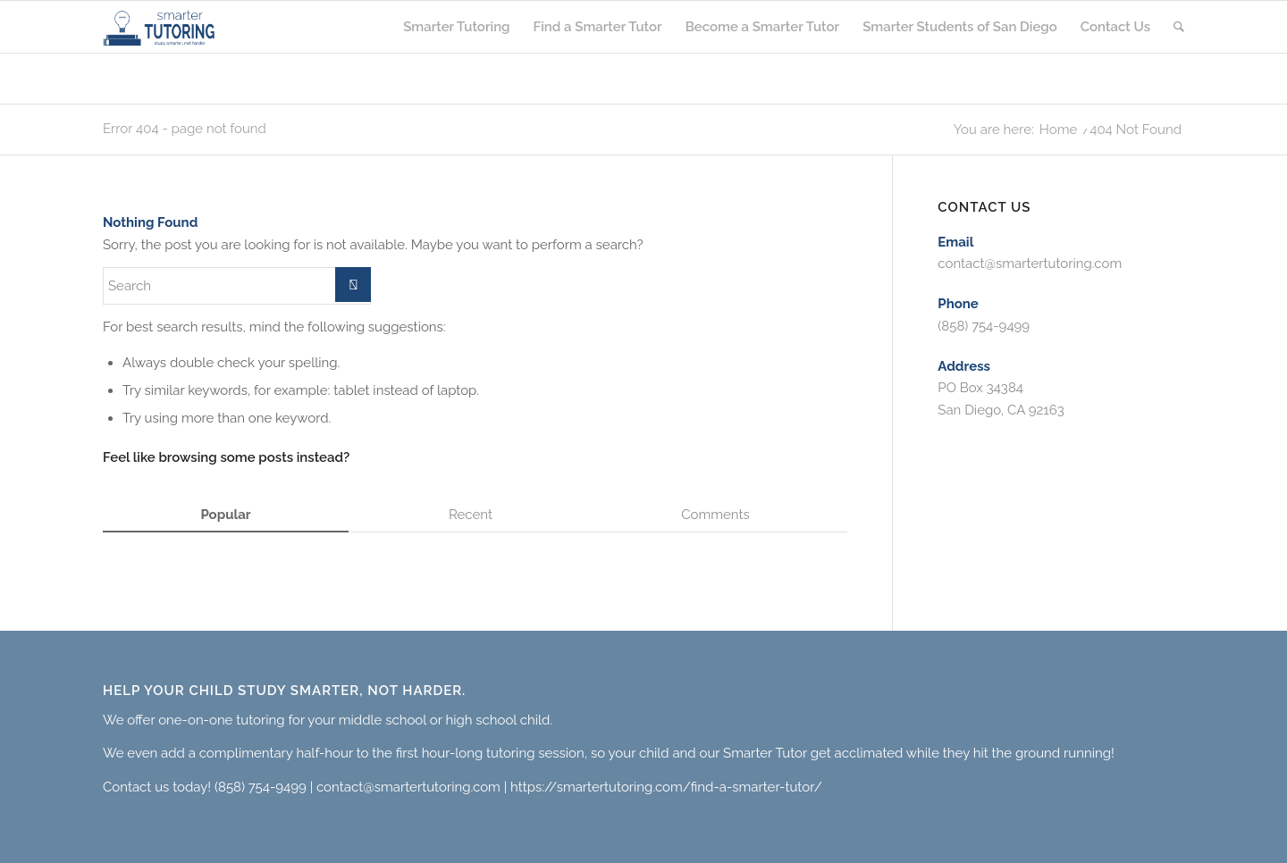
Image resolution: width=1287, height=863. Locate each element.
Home (1058, 130)
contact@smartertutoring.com (1030, 264)
